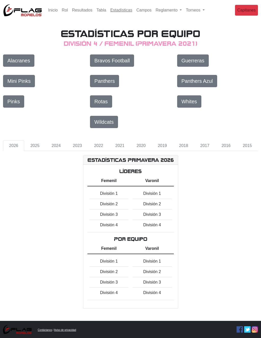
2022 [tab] (98, 145)
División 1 (109, 193)
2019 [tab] (162, 145)
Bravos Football (112, 60)
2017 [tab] (205, 145)
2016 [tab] (226, 145)
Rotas (101, 101)
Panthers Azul (197, 81)
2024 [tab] (56, 145)
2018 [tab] (183, 145)
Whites (189, 101)
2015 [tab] (247, 145)
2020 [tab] (141, 145)
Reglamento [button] (167, 14)
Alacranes (18, 60)
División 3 (109, 214)
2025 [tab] (35, 145)
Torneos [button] (193, 14)
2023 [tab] (77, 145)
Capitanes (246, 14)
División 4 (109, 225)
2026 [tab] (13, 145)
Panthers (104, 81)
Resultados (82, 14)
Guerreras (192, 60)
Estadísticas (122, 13)
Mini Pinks (19, 81)
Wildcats (104, 122)
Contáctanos (45, 330)
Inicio (53, 14)
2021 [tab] (120, 145)
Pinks (13, 101)
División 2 (109, 204)
